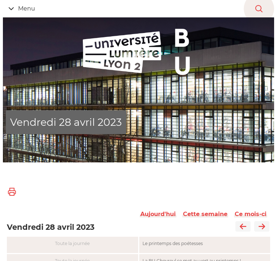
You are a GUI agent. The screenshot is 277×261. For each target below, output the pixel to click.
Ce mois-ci (251, 214)
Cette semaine (205, 214)
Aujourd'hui (158, 214)
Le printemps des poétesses (172, 243)
